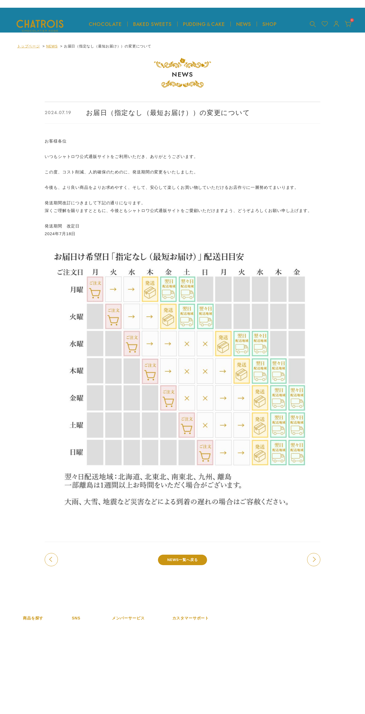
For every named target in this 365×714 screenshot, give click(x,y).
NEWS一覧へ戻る (182, 560)
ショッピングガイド (189, 653)
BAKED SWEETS (151, 24)
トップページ (28, 46)
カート (117, 653)
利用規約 (179, 645)
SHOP (269, 24)
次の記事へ (313, 559)
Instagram (81, 628)
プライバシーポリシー (191, 679)
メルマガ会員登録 (127, 636)
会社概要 (179, 628)
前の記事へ (51, 559)
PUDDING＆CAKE (203, 24)
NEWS (243, 24)
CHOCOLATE (105, 24)
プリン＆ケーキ (36, 662)
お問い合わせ (183, 670)
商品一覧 (30, 628)
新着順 (28, 636)
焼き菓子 (30, 653)
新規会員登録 (123, 628)
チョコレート (34, 645)
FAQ (176, 662)
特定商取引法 (183, 636)
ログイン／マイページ (131, 645)
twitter (77, 636)
